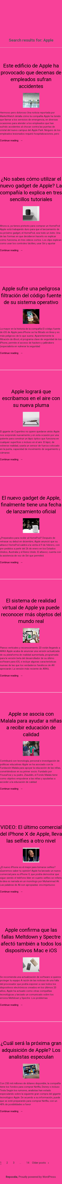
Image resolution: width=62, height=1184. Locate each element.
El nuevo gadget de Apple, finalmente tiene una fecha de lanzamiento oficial (31, 505)
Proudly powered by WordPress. (37, 1176)
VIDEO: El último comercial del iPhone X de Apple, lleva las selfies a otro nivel (31, 834)
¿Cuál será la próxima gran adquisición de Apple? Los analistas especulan (31, 1050)
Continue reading (11, 140)
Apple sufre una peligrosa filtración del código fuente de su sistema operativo (31, 295)
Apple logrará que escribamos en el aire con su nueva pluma (31, 398)
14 (27, 1162)
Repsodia (11, 1176)
